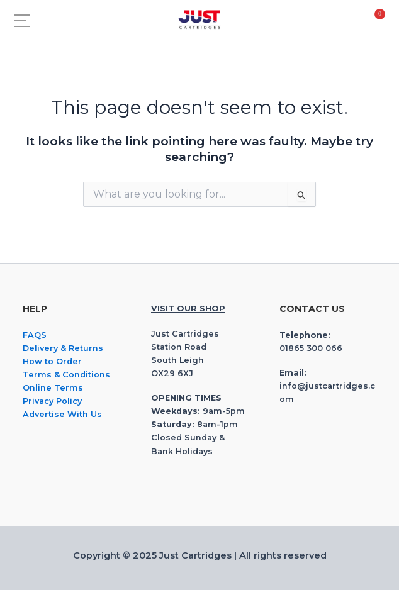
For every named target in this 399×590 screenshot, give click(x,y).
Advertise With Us (62, 414)
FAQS (35, 335)
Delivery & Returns (63, 348)
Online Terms (53, 387)
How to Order (52, 361)
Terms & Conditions (66, 374)
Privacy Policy (52, 401)
